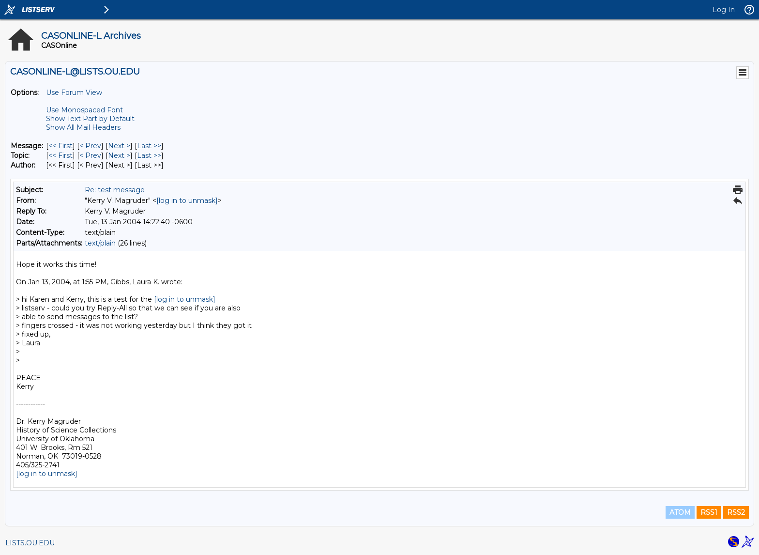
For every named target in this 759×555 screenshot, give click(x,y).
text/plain (100, 243)
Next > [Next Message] (119, 145)
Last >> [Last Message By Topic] (149, 155)
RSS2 (736, 512)
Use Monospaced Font (84, 110)
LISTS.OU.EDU (30, 543)
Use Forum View (74, 92)
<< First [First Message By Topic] (60, 155)
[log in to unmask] (187, 200)
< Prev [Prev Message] (90, 145)
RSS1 (708, 512)
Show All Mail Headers (83, 127)
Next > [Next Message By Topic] (119, 155)
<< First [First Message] (60, 145)
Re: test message (115, 189)
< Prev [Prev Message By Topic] (90, 155)
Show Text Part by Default (90, 118)
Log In (724, 9)
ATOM (680, 512)
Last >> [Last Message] (149, 145)
